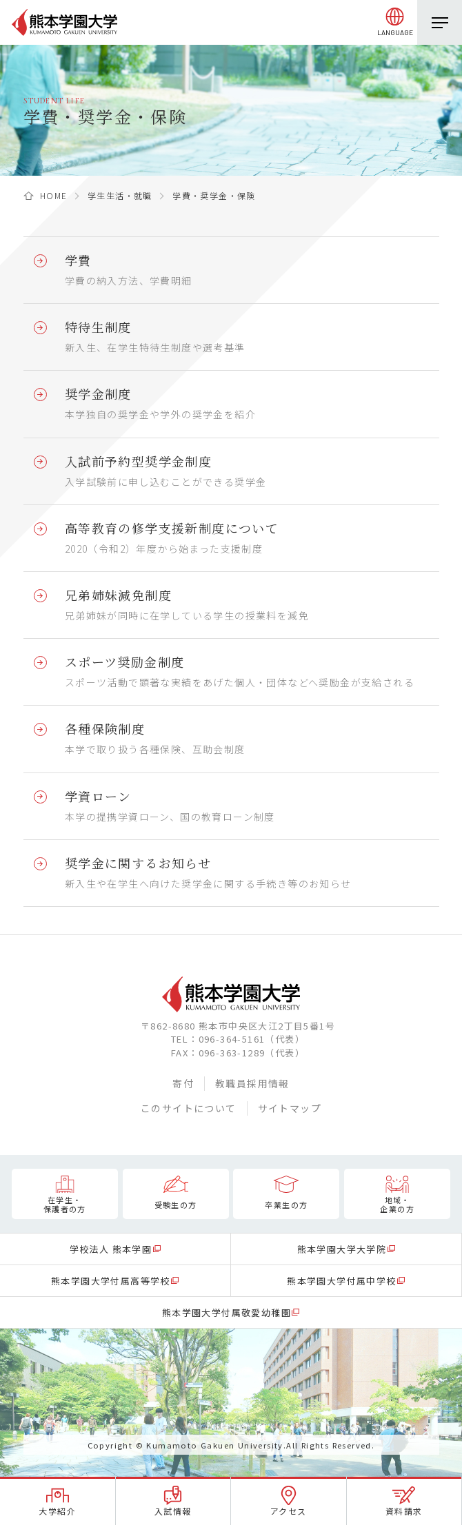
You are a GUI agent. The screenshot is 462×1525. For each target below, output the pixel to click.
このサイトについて (189, 1108)
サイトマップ (289, 1108)
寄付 (183, 1083)
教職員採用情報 (252, 1083)
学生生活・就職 (120, 195)
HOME (54, 195)
